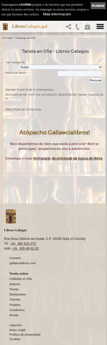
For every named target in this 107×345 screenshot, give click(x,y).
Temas (14, 289)
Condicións (17, 309)
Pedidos (15, 304)
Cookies (15, 338)
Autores (14, 283)
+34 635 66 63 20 (25, 248)
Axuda (13, 314)
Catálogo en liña (25, 38)
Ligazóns (15, 324)
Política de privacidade (25, 334)
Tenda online (18, 273)
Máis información (57, 14)
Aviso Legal (17, 329)
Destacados (17, 294)
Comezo (8, 38)
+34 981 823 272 (23, 243)
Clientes (15, 299)
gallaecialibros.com (22, 262)
